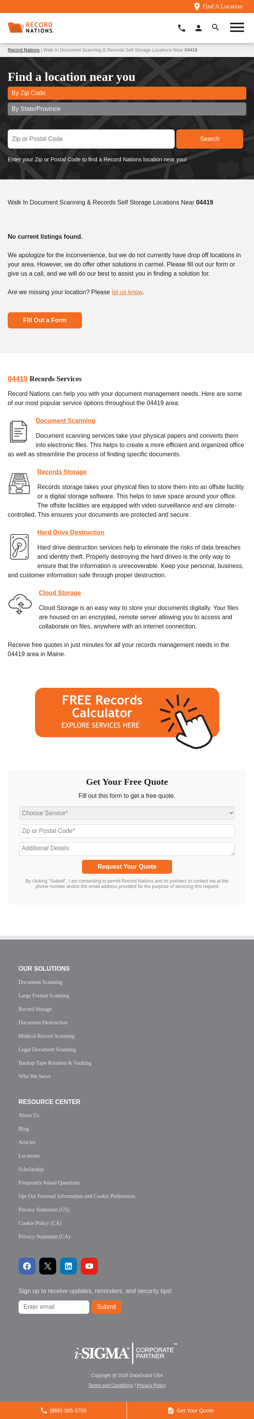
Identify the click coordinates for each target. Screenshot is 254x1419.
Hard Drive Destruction (70, 532)
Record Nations (24, 50)
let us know (127, 292)
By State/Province (36, 109)
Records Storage (62, 472)
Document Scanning (65, 420)
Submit (106, 1306)
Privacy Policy (151, 1385)
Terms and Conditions (111, 1385)
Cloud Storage (60, 593)
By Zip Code (28, 93)
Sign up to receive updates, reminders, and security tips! (95, 1291)
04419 (18, 379)
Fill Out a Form (45, 320)
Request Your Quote (126, 866)
